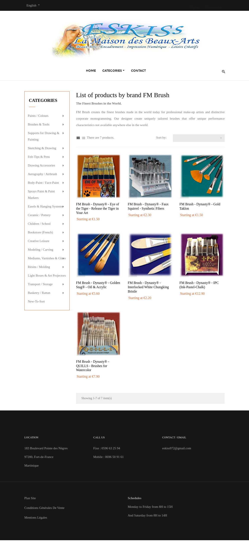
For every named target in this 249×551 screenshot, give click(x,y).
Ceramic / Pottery (39, 215)
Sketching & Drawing (42, 148)
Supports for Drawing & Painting (43, 136)
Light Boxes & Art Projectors (47, 275)
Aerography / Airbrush (42, 174)
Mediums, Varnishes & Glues (47, 258)
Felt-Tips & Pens (39, 156)
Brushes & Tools (38, 124)
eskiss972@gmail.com (176, 448)
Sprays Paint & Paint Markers (41, 195)
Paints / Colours (38, 115)
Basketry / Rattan (39, 292)
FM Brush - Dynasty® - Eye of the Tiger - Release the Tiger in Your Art (97, 208)
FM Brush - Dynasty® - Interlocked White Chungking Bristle (148, 287)
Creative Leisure (38, 241)
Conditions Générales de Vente (44, 508)
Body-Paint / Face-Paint (43, 182)
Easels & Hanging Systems (45, 206)
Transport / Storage (40, 284)
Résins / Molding (39, 267)
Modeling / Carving (40, 249)
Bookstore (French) (40, 232)
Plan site (30, 498)
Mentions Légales (35, 517)
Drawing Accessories (41, 165)
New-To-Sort (36, 301)
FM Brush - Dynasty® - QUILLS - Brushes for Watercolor (92, 366)
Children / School (39, 223)
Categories (43, 100)
